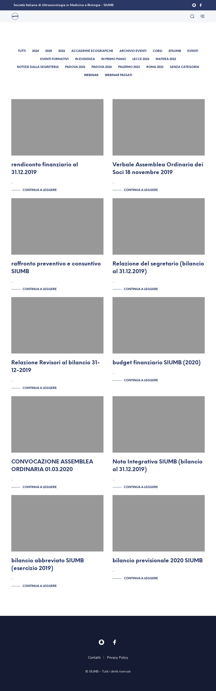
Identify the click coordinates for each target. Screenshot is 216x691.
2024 (35, 51)
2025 (48, 51)
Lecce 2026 (140, 59)
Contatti (94, 657)
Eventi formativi (54, 59)
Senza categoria (184, 67)
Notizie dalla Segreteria (38, 67)
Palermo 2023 (129, 67)
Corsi (157, 51)
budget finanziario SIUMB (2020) (157, 363)
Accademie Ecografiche (92, 51)
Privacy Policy (117, 657)
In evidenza (85, 59)
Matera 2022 (166, 59)
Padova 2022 (75, 67)
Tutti (22, 51)
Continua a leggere (40, 190)
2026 (61, 51)
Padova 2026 (102, 67)
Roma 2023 (155, 67)
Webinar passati (118, 75)
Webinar (91, 75)
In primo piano (113, 59)
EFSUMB (175, 51)
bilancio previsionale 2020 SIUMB (158, 561)
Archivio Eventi (133, 51)
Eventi (192, 51)
